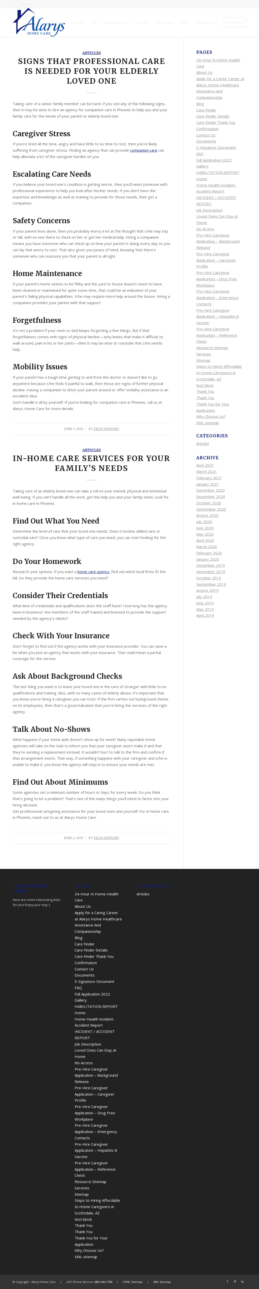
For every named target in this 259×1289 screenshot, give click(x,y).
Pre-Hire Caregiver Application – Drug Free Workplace (216, 279)
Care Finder (206, 109)
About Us (204, 72)
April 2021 (205, 465)
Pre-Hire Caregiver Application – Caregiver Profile (216, 260)
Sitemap (203, 360)
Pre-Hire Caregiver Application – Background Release (218, 241)
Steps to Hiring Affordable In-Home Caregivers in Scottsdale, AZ (219, 372)
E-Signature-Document (216, 147)
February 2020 (209, 552)
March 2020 (206, 546)
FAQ (200, 153)
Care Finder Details (212, 116)
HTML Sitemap (132, 1282)
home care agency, (93, 571)
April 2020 (205, 540)
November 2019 (210, 571)
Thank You (205, 391)
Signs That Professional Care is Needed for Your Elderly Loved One (91, 71)
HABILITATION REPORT (218, 172)
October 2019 (208, 577)
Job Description (209, 210)
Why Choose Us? (211, 416)
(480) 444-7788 (103, 1282)
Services (203, 353)
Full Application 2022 (214, 160)
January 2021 (207, 484)
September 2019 (211, 584)
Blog (200, 103)
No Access (205, 228)
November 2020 (210, 496)
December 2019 (210, 565)
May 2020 (205, 534)
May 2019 (205, 609)
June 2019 (205, 602)
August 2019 (207, 590)
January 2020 (207, 559)
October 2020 (208, 502)
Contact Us (205, 135)
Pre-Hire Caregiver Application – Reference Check (216, 335)
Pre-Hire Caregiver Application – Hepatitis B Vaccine (217, 316)
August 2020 (207, 515)
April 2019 (205, 615)
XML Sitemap (162, 1282)
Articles (91, 53)
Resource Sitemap (212, 347)
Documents (206, 141)
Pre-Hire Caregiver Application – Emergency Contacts (217, 297)
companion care (143, 150)
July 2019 (204, 596)
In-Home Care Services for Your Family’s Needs (91, 463)
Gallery (202, 166)
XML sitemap (207, 422)
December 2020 (210, 490)
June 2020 (205, 527)
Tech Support (106, 429)
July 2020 (204, 521)
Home (201, 178)
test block (204, 385)
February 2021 (209, 477)
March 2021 (206, 471)
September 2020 (211, 509)
